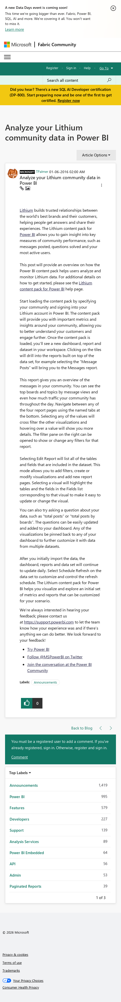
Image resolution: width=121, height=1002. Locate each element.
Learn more (14, 29)
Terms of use (12, 962)
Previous (90, 896)
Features (17, 807)
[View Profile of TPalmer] (42, 171)
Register (52, 68)
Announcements (45, 682)
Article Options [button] (94, 154)
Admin (15, 875)
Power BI (27, 234)
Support (16, 830)
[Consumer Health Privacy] (61, 987)
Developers (19, 819)
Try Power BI (38, 649)
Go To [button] (104, 68)
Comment (19, 757)
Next (112, 896)
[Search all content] (79, 80)
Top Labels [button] (18, 772)
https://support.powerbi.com (49, 622)
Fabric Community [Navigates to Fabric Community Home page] (57, 44)
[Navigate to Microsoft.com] (17, 44)
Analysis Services (24, 841)
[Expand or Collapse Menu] (7, 57)
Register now (69, 100)
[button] (101, 186)
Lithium (26, 210)
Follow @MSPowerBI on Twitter (55, 656)
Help (87, 68)
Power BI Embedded (27, 852)
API (12, 863)
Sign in (71, 68)
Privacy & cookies (15, 954)
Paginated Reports (25, 886)
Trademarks (11, 970)
